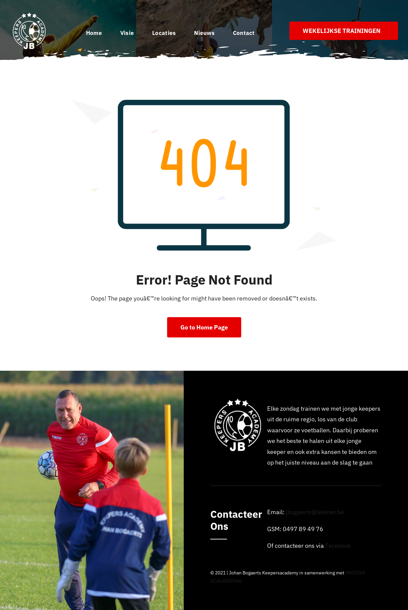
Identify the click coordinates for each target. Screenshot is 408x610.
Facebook (338, 545)
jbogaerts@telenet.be (315, 512)
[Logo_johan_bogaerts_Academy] (30, 14)
